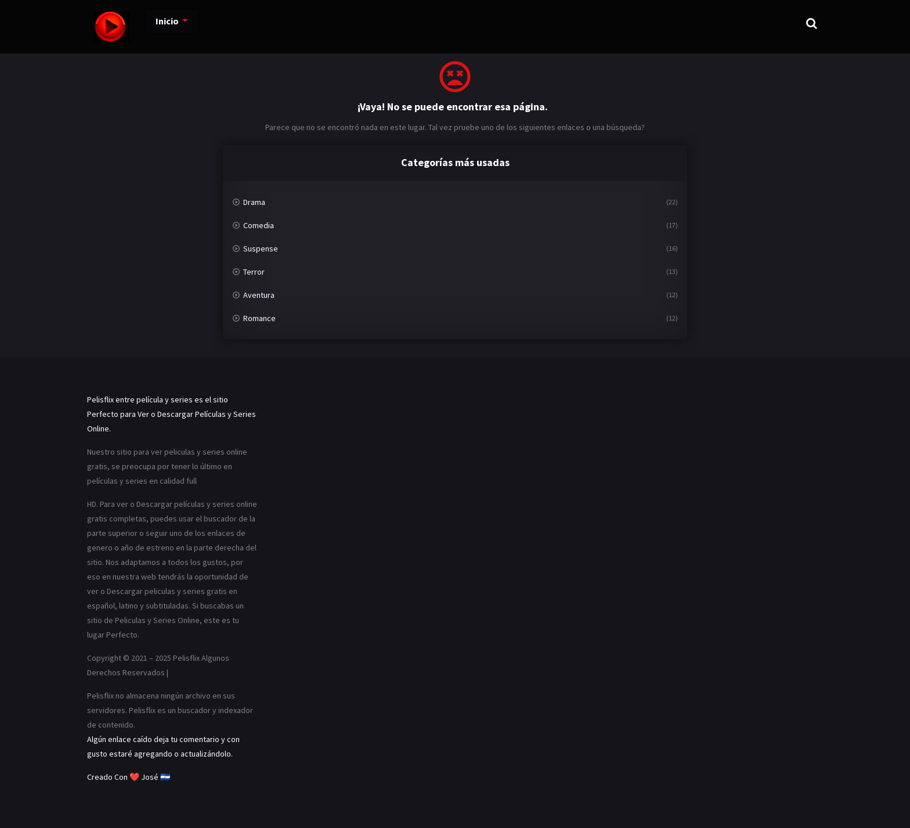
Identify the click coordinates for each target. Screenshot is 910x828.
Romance (259, 318)
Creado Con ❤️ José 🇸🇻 (128, 777)
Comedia (258, 225)
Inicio (155, 23)
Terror (254, 272)
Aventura (259, 295)
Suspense (260, 248)
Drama (254, 202)
